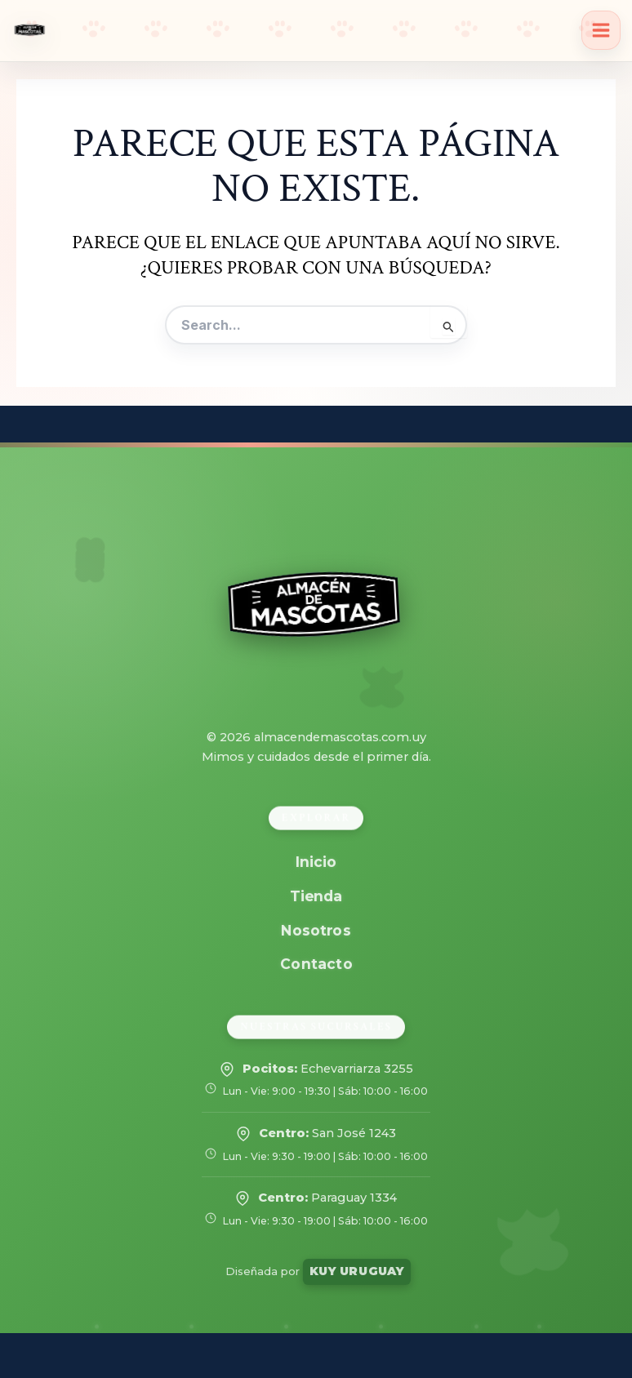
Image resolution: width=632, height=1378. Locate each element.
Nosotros (316, 929)
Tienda (315, 896)
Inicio (316, 861)
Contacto (316, 963)
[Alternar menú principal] (601, 30)
